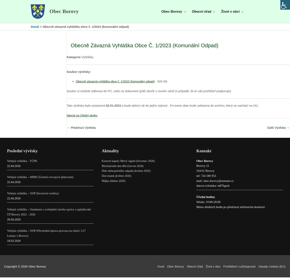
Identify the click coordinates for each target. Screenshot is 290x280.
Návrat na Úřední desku (82, 117)
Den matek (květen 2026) (117, 178)
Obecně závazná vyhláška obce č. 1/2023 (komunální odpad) (117, 84)
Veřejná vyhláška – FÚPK (22, 163)
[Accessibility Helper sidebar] (285, 5)
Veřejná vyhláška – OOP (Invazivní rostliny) (34, 196)
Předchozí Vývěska (82, 130)
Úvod (156, 269)
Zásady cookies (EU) (272, 269)
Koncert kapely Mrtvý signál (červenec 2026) (129, 163)
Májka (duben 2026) (114, 183)
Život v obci (211, 269)
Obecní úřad (191, 269)
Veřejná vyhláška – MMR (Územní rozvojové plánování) (41, 179)
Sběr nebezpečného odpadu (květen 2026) (127, 173)
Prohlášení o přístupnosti (238, 269)
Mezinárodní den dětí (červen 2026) (123, 168)
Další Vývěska (277, 130)
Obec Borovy (67, 13)
